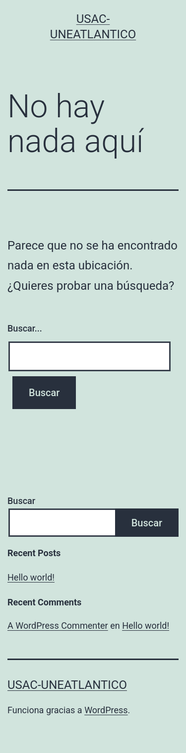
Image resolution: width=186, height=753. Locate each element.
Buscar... (24, 328)
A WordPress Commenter (57, 625)
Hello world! (31, 577)
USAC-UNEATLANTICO (67, 685)
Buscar (21, 501)
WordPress (105, 710)
